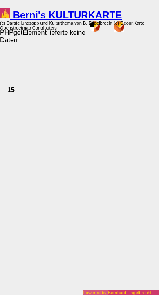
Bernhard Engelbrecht (133, 292)
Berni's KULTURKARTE (61, 14)
